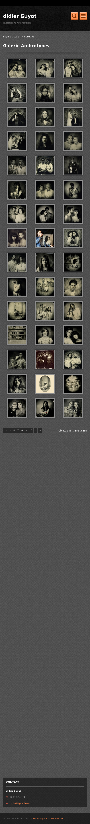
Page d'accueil (11, 36)
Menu (83, 16)
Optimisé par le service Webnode (48, 818)
